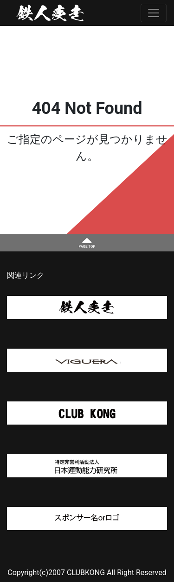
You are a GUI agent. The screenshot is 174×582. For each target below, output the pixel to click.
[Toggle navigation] (154, 13)
